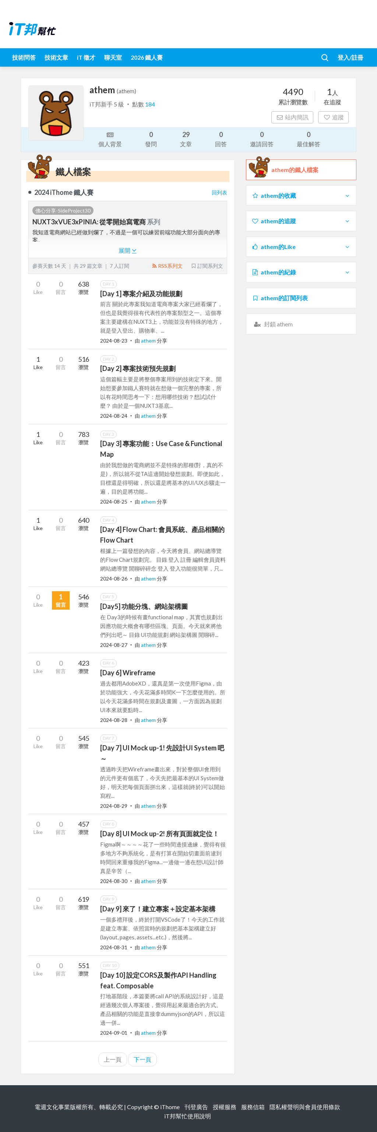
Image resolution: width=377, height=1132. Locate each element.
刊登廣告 (196, 1106)
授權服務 (224, 1106)
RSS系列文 (167, 266)
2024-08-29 (113, 806)
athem (149, 340)
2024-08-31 (113, 947)
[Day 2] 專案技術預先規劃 (138, 368)
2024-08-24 (113, 416)
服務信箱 (253, 1106)
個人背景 (110, 139)
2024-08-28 (113, 720)
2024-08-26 (113, 578)
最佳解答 (308, 138)
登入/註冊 (350, 57)
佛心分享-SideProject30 (63, 210)
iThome (170, 1106)
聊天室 (113, 57)
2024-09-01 (113, 1033)
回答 (221, 138)
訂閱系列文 (207, 266)
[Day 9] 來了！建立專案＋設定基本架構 (157, 909)
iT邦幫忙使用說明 (187, 1115)
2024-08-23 (113, 340)
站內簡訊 (292, 116)
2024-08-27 (113, 645)
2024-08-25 (113, 501)
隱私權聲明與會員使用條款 (304, 1106)
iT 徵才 (86, 57)
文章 (186, 138)
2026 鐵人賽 (147, 57)
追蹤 (333, 116)
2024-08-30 (113, 881)
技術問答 (24, 57)
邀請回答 (262, 138)
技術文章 (56, 57)
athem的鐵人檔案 (294, 170)
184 (150, 104)
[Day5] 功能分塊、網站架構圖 (144, 606)
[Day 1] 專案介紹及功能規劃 (141, 294)
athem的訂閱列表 (279, 297)
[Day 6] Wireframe (127, 673)
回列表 (219, 192)
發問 (151, 138)
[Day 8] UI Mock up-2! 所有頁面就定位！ (159, 834)
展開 (128, 250)
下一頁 (142, 1059)
